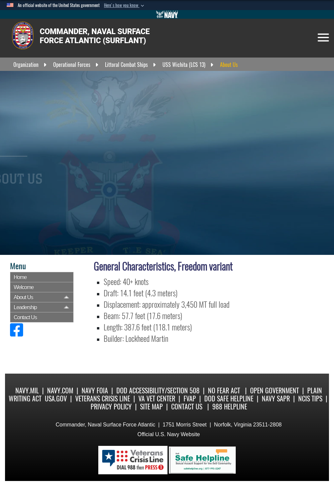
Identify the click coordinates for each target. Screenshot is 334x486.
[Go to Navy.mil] (167, 14)
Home (20, 277)
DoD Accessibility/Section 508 (158, 390)
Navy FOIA (95, 390)
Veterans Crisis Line (102, 398)
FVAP (190, 398)
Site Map (151, 406)
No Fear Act (224, 390)
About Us (23, 297)
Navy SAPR (276, 398)
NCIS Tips (310, 398)
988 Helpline (229, 406)
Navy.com (60, 390)
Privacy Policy (111, 406)
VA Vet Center (156, 398)
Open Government (274, 390)
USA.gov (56, 398)
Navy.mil (27, 390)
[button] (124, 5)
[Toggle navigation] (323, 37)
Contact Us (25, 317)
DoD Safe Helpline (228, 398)
